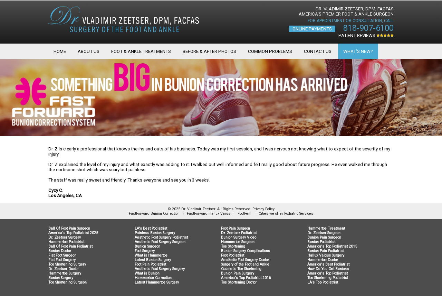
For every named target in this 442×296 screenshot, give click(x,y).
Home (60, 51)
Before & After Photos (209, 51)
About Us (88, 51)
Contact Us (318, 51)
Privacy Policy (263, 209)
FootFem (244, 213)
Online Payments (312, 28)
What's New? (358, 51)
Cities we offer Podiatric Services (286, 213)
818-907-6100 (368, 28)
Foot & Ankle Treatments (141, 51)
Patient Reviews (366, 35)
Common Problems (270, 51)
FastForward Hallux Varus (208, 213)
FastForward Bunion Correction (154, 213)
